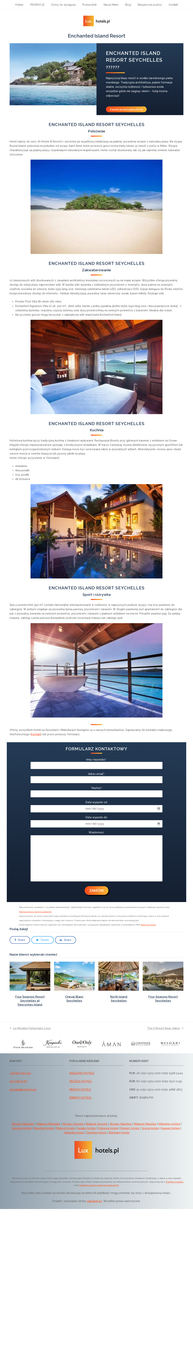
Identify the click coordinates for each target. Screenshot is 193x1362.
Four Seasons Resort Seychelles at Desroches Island (30, 1000)
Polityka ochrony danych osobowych (35, 912)
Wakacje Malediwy (49, 1123)
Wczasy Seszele (73, 1123)
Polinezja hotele (108, 1128)
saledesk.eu (94, 1201)
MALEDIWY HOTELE (81, 1073)
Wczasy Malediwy (23, 1123)
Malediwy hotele (169, 1123)
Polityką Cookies (174, 1182)
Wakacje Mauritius (145, 1123)
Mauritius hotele (44, 1128)
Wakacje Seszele (97, 1123)
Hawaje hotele (170, 1128)
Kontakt (36, 734)
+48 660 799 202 (20, 1073)
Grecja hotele (150, 1128)
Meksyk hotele (65, 1128)
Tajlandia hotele (74, 1132)
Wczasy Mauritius (121, 1123)
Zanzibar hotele (96, 1132)
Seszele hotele (22, 1128)
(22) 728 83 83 (18, 1081)
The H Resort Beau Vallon (165, 1028)
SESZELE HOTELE (80, 1081)
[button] (20, 940)
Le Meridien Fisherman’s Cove (30, 1028)
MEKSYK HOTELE (80, 1089)
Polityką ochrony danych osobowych (99, 1185)
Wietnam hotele (119, 1132)
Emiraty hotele (130, 1128)
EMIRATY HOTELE (80, 1097)
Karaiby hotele (86, 1128)
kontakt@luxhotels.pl (23, 1089)
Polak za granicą (148, 925)
